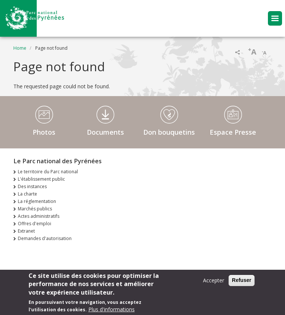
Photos (44, 132)
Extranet (26, 231)
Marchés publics (35, 209)
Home (19, 48)
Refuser (241, 283)
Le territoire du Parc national (48, 171)
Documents (105, 132)
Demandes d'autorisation (45, 238)
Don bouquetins (169, 132)
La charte (27, 194)
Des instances (32, 186)
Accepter (213, 283)
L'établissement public (41, 179)
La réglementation (37, 201)
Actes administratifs (38, 216)
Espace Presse (233, 132)
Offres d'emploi (34, 223)
